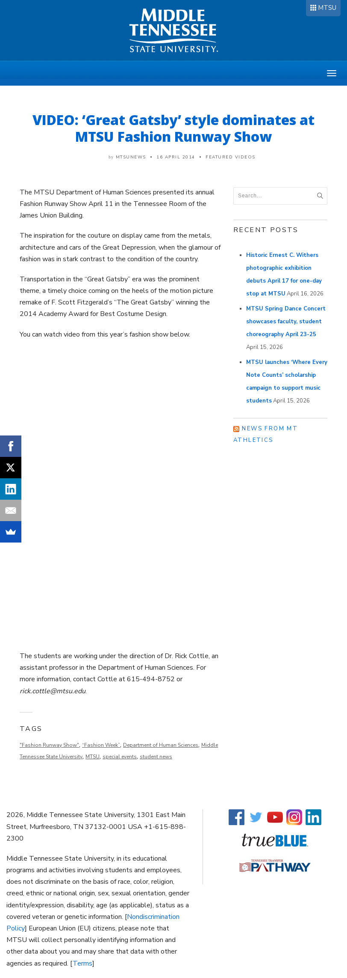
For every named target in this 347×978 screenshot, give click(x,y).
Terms (82, 963)
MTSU (327, 7)
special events (120, 756)
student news (156, 756)
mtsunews (131, 157)
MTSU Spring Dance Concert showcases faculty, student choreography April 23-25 (286, 321)
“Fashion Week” (101, 745)
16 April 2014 (175, 157)
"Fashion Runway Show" (49, 745)
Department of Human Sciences (160, 745)
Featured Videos (231, 157)
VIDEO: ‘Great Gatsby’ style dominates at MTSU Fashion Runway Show (173, 128)
